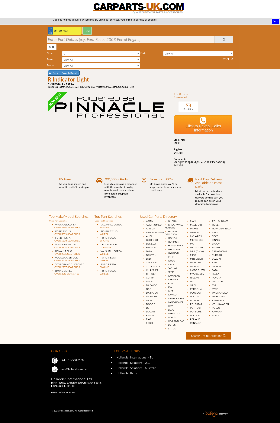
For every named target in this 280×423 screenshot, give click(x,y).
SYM (214, 262)
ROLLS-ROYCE (220, 221)
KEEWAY (173, 279)
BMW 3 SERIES (65, 272)
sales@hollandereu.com (69, 369)
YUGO (215, 315)
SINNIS (216, 239)
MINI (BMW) (197, 251)
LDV (170, 306)
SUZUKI (216, 258)
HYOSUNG (174, 249)
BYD (148, 258)
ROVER (216, 224)
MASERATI (196, 224)
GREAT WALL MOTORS (174, 226)
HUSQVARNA (175, 245)
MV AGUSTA (197, 273)
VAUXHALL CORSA (66, 226)
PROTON (195, 315)
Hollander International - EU (134, 357)
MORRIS (194, 266)
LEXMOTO (173, 313)
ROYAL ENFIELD (221, 228)
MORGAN (195, 262)
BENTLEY (151, 247)
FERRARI (151, 315)
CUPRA (150, 277)
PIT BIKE (195, 300)
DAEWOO (151, 285)
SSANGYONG (219, 251)
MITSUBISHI (197, 258)
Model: (51, 65)
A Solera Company (215, 414)
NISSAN (194, 277)
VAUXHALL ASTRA (66, 246)
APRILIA (150, 228)
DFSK (149, 300)
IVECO (171, 264)
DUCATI (150, 311)
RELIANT (195, 319)
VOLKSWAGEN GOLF (66, 259)
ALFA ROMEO (154, 224)
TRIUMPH (217, 281)
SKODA (216, 243)
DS (147, 307)
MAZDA (194, 232)
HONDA (172, 238)
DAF (148, 289)
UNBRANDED (220, 292)
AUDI (149, 236)
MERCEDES (196, 239)
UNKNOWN (218, 296)
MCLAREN (196, 236)
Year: (50, 53)
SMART (216, 247)
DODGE (150, 304)
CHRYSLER (152, 270)
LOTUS (171, 324)
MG (192, 243)
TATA (215, 270)
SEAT (215, 236)
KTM (170, 290)
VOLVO (216, 307)
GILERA (172, 221)
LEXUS (171, 317)
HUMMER (173, 241)
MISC (193, 255)
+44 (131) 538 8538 (67, 360)
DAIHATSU (152, 292)
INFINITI (172, 256)
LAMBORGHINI (176, 298)
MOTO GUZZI (197, 270)
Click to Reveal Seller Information (203, 128)
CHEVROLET (153, 266)
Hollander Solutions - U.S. (133, 363)
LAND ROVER (175, 302)
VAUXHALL (218, 300)
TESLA (215, 273)
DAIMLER (151, 296)
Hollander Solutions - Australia (136, 368)
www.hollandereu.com (64, 392)
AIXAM (149, 221)
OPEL (193, 285)
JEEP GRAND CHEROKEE (68, 265)
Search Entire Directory (208, 336)
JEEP (171, 272)
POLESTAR (196, 304)
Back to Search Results (64, 73)
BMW (149, 251)
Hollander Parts (126, 373)
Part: (143, 53)
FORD (149, 322)
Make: (50, 59)
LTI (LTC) (172, 328)
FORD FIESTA (66, 239)
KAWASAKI (174, 275)
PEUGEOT (195, 292)
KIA (170, 287)
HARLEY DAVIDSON (171, 233)
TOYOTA (216, 277)
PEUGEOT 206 (107, 246)
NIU (192, 281)
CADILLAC (152, 262)
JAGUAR (172, 268)
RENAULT (195, 322)
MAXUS (194, 228)
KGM (170, 283)
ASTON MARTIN (155, 232)
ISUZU (171, 260)
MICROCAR (196, 247)
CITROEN (151, 273)
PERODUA (196, 289)
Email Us (188, 109)
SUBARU (217, 255)
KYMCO (172, 294)
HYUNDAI (173, 253)
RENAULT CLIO (66, 252)
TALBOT (216, 266)
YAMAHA (217, 311)
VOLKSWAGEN (220, 304)
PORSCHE (195, 311)
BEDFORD (152, 239)
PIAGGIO (195, 296)
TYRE (215, 289)
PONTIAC (195, 307)
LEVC (171, 309)
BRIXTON (151, 255)
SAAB (215, 232)
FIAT (148, 319)
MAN (193, 221)
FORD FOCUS (66, 232)
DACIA (149, 281)
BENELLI (151, 243)
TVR (214, 285)
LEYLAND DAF (176, 321)
